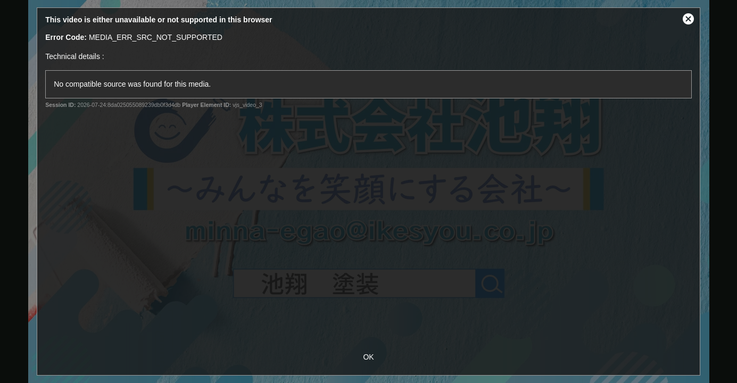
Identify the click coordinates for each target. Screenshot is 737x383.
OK (368, 357)
